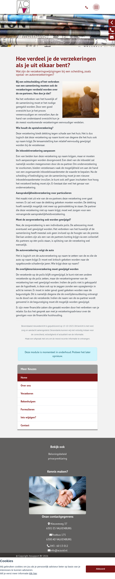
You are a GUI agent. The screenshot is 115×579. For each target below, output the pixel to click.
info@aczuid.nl (57, 550)
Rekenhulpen (28, 401)
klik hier (33, 575)
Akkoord (100, 570)
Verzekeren (27, 393)
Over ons (26, 385)
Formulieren (28, 409)
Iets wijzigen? (28, 417)
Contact (25, 425)
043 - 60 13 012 (57, 546)
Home (24, 377)
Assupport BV (35, 555)
